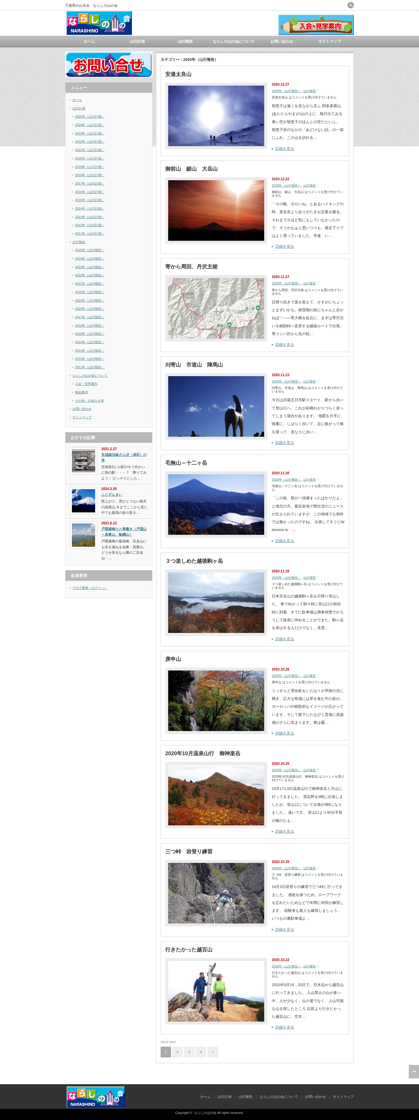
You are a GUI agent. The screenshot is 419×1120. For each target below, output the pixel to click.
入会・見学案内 (86, 383)
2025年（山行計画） (89, 116)
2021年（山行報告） (89, 283)
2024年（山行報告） (89, 258)
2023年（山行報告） (89, 267)
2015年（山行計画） (89, 200)
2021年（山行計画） (89, 150)
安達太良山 (178, 74)
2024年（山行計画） (89, 125)
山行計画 (137, 41)
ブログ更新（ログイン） (90, 588)
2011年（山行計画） (89, 233)
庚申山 (173, 659)
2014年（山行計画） (89, 208)
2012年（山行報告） (89, 358)
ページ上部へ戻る (414, 1071)
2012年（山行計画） (89, 225)
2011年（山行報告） (89, 367)
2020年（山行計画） (89, 158)
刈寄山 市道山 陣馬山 (194, 365)
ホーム (89, 41)
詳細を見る (284, 148)
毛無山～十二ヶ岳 (186, 463)
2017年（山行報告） (89, 317)
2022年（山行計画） (89, 141)
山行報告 (185, 41)
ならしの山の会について (233, 41)
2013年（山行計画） (89, 217)
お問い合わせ (281, 41)
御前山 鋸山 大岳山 (191, 169)
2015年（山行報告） (89, 333)
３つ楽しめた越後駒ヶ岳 (194, 561)
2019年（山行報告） (89, 300)
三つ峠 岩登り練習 (188, 851)
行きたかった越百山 (188, 950)
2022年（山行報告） (89, 275)
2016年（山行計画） (89, 192)
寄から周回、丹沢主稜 (191, 267)
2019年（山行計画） (89, 167)
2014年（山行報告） (89, 342)
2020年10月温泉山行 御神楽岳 (202, 753)
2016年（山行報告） (89, 325)
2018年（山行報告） (89, 308)
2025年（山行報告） (89, 250)
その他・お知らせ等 (89, 400)
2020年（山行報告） (286, 91)
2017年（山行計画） (89, 183)
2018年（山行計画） (89, 175)
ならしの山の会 (205, 1112)
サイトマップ (329, 41)
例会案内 (81, 392)
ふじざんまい (111, 495)
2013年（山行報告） (89, 350)
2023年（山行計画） (89, 133)
